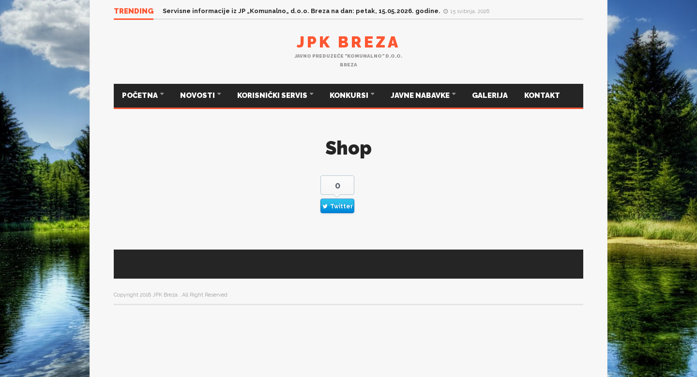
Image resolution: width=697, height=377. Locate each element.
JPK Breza (348, 42)
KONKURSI (350, 95)
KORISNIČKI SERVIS (273, 95)
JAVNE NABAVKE (421, 95)
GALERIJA (490, 95)
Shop (348, 148)
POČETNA (140, 95)
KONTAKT (542, 95)
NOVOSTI (198, 95)
